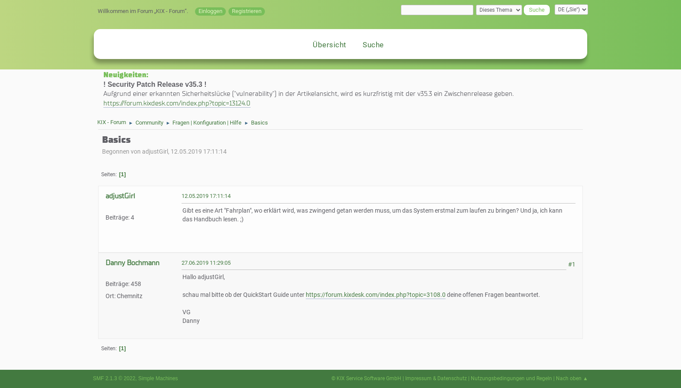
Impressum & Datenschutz (436, 378)
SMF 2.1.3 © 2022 (114, 378)
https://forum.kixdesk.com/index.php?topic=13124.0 (177, 103)
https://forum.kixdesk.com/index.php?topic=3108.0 (376, 295)
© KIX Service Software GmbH (366, 378)
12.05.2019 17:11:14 (206, 196)
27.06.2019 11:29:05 (206, 263)
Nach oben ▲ (572, 378)
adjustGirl (120, 196)
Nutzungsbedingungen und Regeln (511, 378)
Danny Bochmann (132, 262)
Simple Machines (158, 378)
